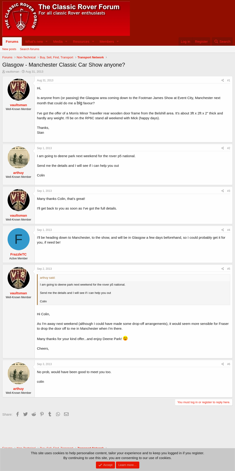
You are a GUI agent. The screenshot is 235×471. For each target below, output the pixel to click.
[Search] (222, 41)
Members (107, 41)
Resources (81, 41)
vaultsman (12, 71)
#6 (228, 364)
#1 (228, 80)
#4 (228, 230)
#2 (228, 148)
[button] (46, 41)
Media (58, 41)
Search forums (29, 49)
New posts (9, 49)
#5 (228, 268)
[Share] (223, 80)
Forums (12, 41)
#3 (228, 191)
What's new (34, 41)
